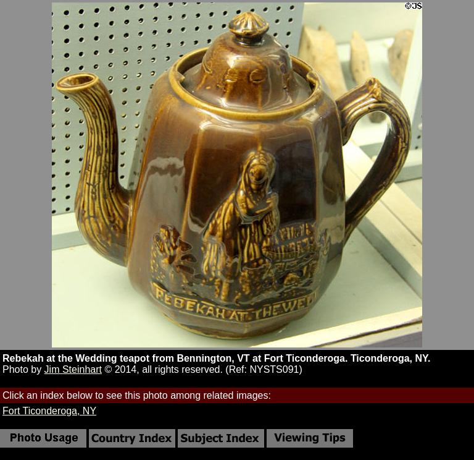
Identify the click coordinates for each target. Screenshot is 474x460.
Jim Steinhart (73, 369)
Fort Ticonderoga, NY (49, 411)
